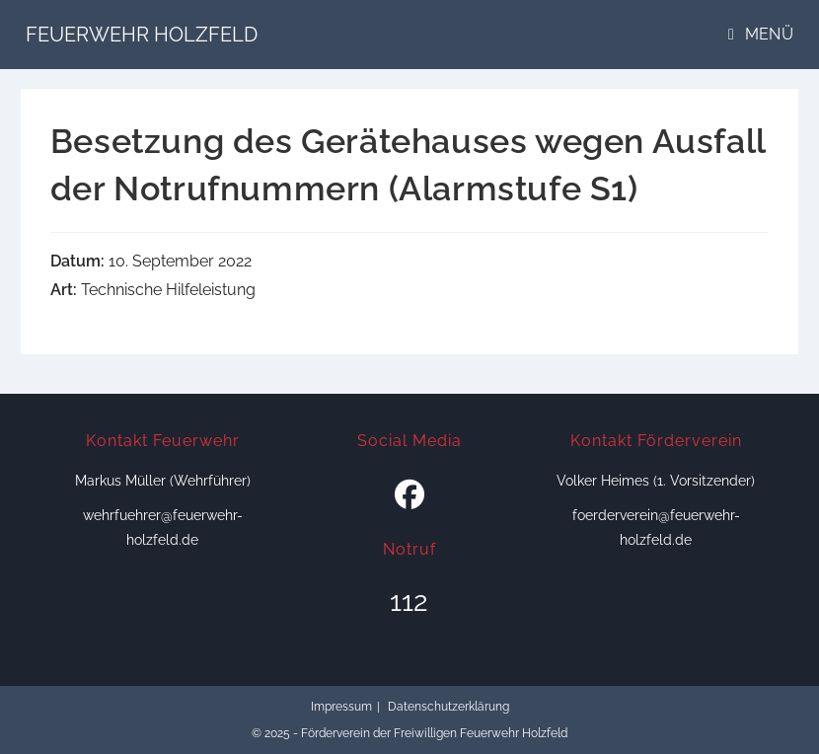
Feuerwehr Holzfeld (142, 34)
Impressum (341, 707)
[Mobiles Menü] (760, 34)
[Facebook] (409, 495)
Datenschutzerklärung (448, 707)
